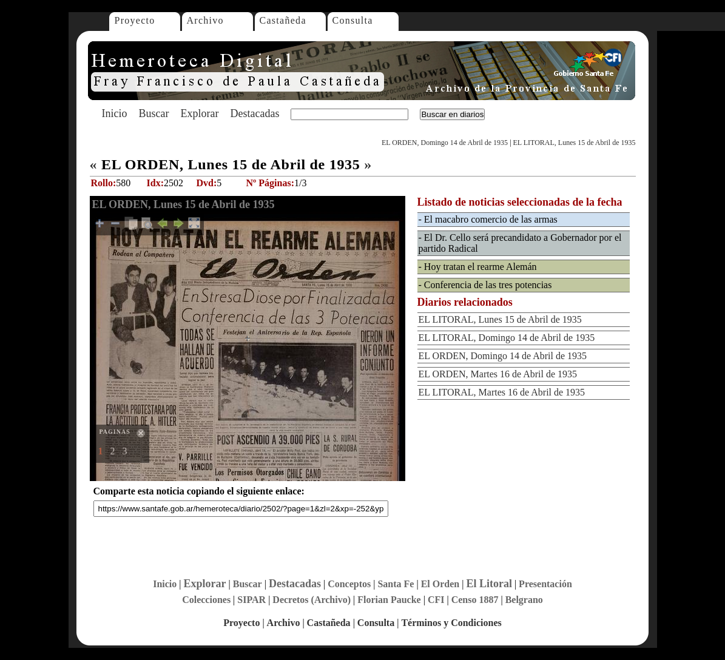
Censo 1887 (475, 599)
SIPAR (251, 599)
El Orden (440, 584)
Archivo (205, 20)
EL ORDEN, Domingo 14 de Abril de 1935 (445, 142)
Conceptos (349, 584)
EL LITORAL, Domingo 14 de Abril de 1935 (507, 337)
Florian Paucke (388, 599)
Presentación (545, 584)
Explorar (199, 113)
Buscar (154, 113)
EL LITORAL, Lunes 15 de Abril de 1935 (574, 142)
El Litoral (489, 584)
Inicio (114, 113)
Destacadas (254, 113)
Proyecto (135, 20)
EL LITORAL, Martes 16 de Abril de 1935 (502, 392)
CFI (436, 599)
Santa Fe (395, 584)
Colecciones (206, 599)
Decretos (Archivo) (311, 599)
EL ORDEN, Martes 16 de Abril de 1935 (498, 374)
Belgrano (524, 599)
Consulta (352, 20)
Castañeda (283, 20)
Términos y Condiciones (451, 623)
